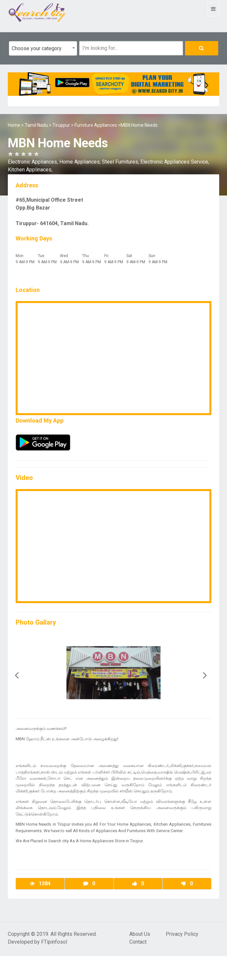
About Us (139, 934)
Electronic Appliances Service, (174, 162)
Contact (138, 942)
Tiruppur (61, 125)
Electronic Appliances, (33, 162)
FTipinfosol (54, 942)
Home (14, 125)
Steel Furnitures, (121, 162)
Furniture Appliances (96, 125)
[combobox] (43, 48)
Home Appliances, (80, 162)
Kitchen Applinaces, (30, 170)
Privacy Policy (182, 934)
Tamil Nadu (36, 125)
